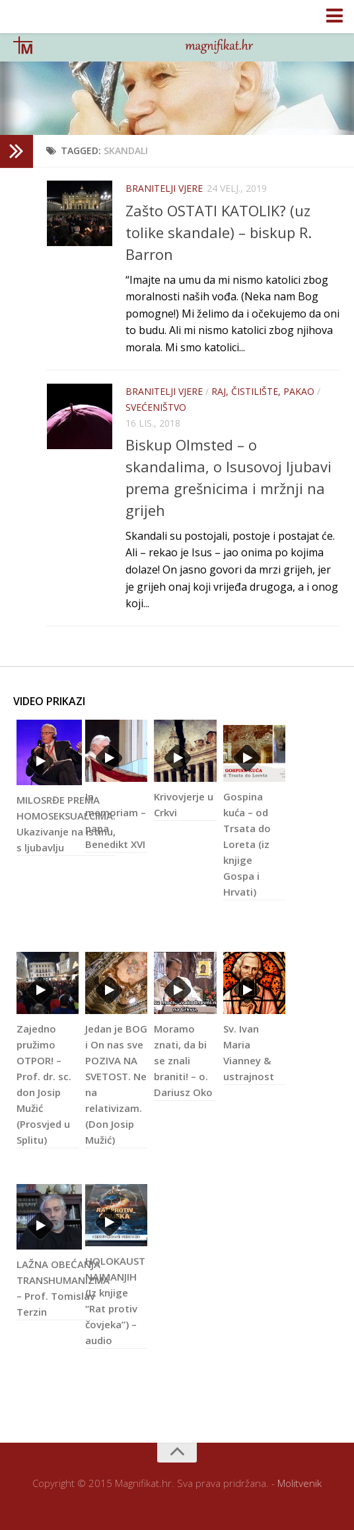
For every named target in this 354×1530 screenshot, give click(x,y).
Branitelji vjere (164, 188)
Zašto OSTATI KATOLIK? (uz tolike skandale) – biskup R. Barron (218, 232)
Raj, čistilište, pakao (262, 391)
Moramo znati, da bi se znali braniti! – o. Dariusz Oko (183, 1060)
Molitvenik (299, 1483)
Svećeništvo (155, 407)
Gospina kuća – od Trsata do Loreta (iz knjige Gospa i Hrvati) (247, 844)
